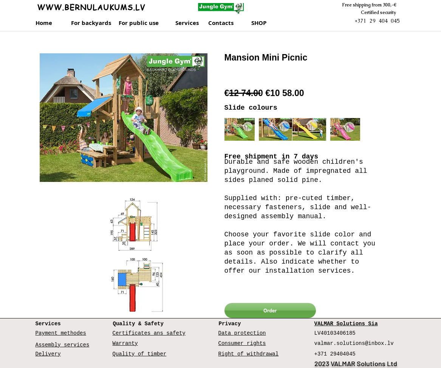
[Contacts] (228, 23)
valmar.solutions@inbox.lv (354, 343)
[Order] (270, 310)
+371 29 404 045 (377, 20)
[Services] (189, 23)
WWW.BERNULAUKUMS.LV (91, 7)
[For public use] (141, 23)
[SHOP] (267, 23)
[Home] (47, 23)
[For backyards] (91, 23)
